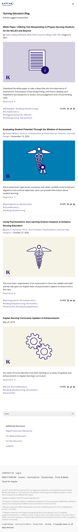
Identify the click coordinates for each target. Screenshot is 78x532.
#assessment (26, 118)
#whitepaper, (9, 108)
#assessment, (26, 204)
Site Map (48, 524)
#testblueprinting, (11, 118)
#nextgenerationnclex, (13, 115)
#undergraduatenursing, (27, 108)
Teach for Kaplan (9, 481)
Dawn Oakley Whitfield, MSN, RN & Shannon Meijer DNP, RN (33, 34)
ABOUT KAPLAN (9, 477)
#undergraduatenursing (14, 210)
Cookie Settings (7, 524)
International (33, 477)
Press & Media (61, 477)
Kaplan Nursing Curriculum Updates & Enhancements (31, 318)
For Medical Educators (16, 436)
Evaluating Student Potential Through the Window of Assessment (37, 129)
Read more (9, 101)
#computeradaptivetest (27, 306)
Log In (18, 473)
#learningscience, (11, 204)
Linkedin (10, 446)
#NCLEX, (28, 115)
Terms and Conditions (23, 524)
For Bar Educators (14, 441)
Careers (21, 477)
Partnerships (47, 477)
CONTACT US (8, 473)
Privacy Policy (38, 524)
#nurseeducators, (11, 111)
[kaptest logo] (8, 4)
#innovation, (32, 303)
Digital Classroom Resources (19, 431)
